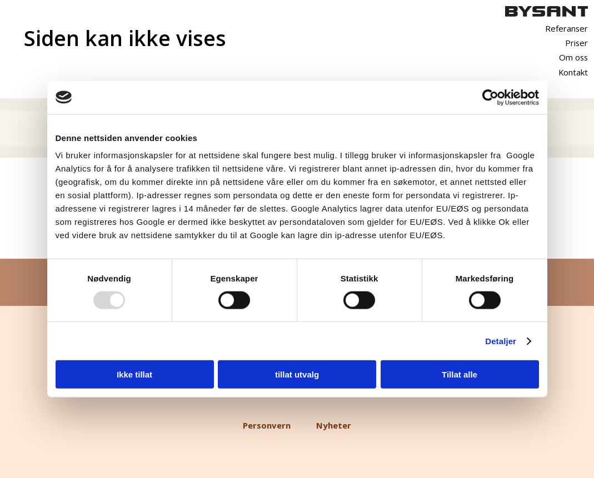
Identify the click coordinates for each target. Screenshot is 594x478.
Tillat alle (459, 374)
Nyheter (333, 425)
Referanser (566, 28)
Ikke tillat (134, 374)
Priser (576, 42)
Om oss (573, 57)
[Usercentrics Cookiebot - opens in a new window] (490, 97)
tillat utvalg (297, 374)
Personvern (267, 425)
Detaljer (500, 340)
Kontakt (573, 72)
